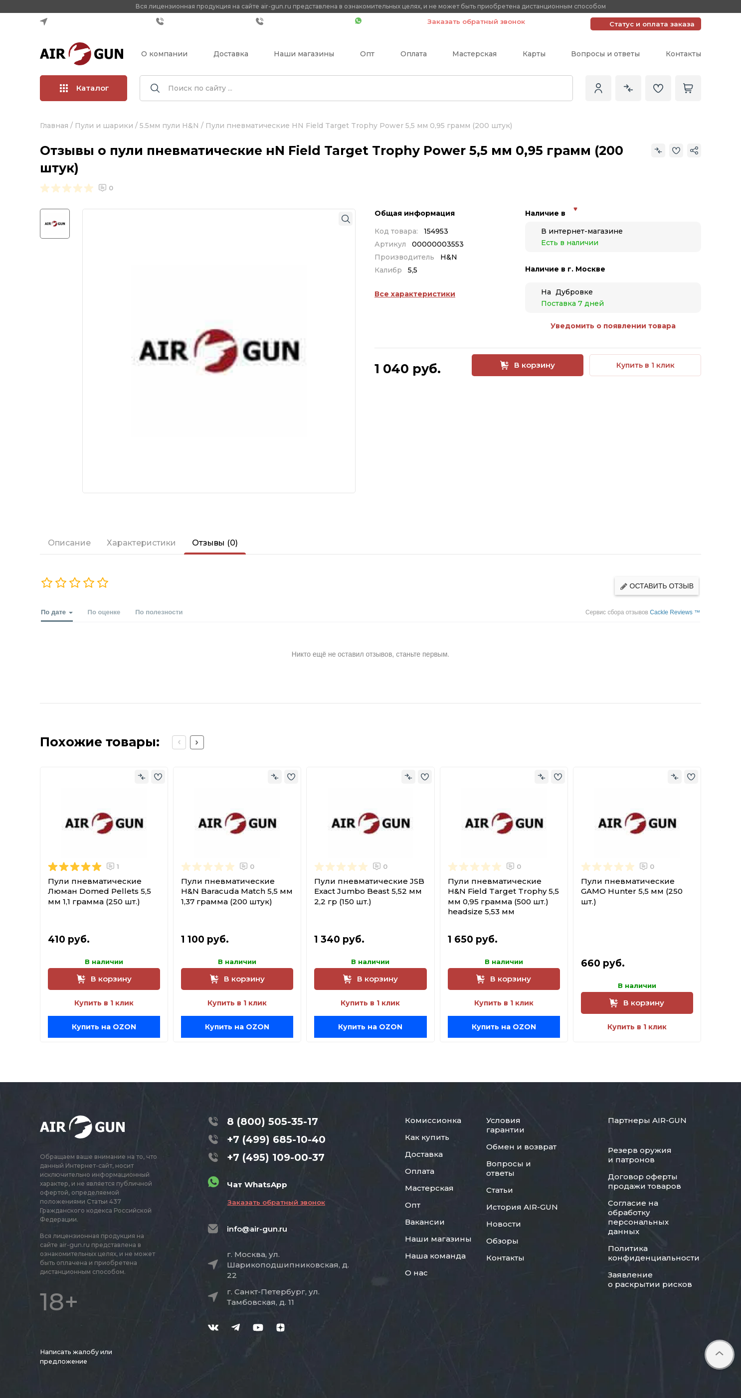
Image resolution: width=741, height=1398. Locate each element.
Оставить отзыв (657, 586)
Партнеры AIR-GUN (647, 1120)
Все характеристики (414, 293)
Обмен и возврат (521, 1146)
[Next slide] (197, 742)
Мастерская (474, 53)
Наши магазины (304, 53)
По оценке (104, 612)
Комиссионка (433, 1120)
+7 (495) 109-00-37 (303, 21)
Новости (503, 1224)
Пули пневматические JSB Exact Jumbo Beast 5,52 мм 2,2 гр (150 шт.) (369, 891)
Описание (69, 543)
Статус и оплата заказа (652, 24)
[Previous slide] (179, 742)
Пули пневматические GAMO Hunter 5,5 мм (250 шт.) (632, 891)
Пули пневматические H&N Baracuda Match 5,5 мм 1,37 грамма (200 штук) (237, 891)
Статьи (499, 1190)
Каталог (84, 88)
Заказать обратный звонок (476, 21)
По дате (57, 615)
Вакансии (425, 1222)
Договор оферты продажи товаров (644, 1181)
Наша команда (435, 1255)
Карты (534, 53)
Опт (367, 53)
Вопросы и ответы (605, 53)
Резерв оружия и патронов (640, 1154)
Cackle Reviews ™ (675, 612)
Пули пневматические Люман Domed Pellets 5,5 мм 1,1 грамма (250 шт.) (99, 891)
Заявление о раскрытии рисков (650, 1279)
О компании (164, 53)
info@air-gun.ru (257, 1229)
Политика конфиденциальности (654, 1253)
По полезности (159, 612)
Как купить (427, 1137)
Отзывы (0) (215, 543)
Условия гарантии (505, 1125)
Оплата (413, 53)
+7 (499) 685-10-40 (203, 21)
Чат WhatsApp (386, 21)
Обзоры (502, 1241)
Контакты (683, 53)
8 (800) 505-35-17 (272, 1121)
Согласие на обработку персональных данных (638, 1217)
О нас (416, 1272)
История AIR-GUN (522, 1207)
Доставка (230, 53)
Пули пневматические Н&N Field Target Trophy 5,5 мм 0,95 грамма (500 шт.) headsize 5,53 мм (503, 896)
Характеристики (141, 543)
